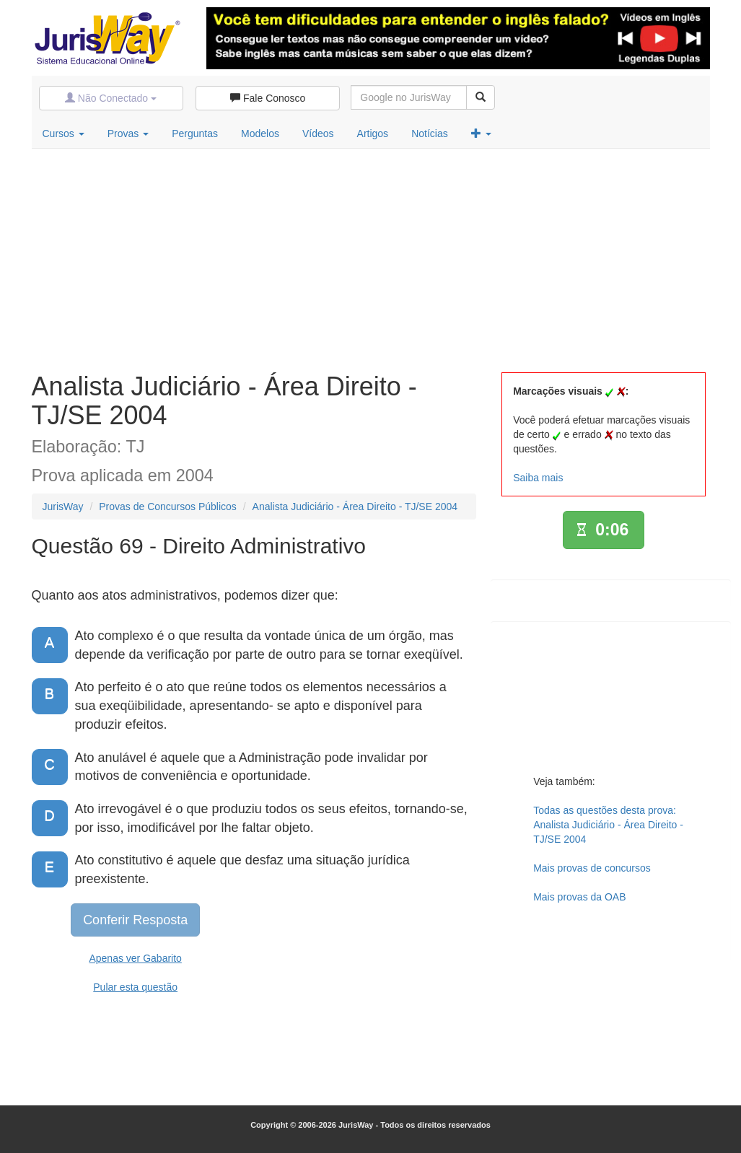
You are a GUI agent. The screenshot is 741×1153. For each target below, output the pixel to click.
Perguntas (195, 133)
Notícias (429, 133)
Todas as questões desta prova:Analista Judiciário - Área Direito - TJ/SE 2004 (608, 825)
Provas (128, 133)
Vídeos (318, 133)
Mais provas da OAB (579, 897)
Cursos (63, 133)
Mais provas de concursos (592, 868)
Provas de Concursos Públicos (168, 506)
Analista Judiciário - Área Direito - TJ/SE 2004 (355, 506)
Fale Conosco (267, 98)
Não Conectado (111, 98)
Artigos (373, 133)
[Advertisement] (371, 257)
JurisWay (63, 506)
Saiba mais (538, 477)
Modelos (260, 133)
